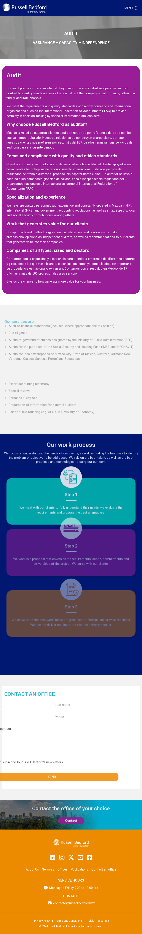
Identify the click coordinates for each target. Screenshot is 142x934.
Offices (62, 869)
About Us (32, 869)
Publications (79, 869)
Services (48, 869)
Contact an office (103, 869)
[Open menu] (131, 8)
